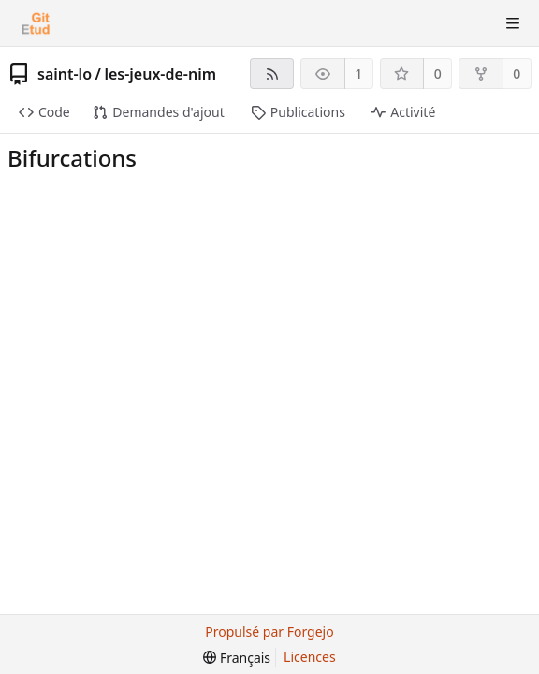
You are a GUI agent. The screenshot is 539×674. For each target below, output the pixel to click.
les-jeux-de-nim (160, 74)
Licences (310, 657)
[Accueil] (35, 23)
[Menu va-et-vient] (513, 23)
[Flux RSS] (272, 73)
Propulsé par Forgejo (269, 631)
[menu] (236, 658)
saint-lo (64, 74)
